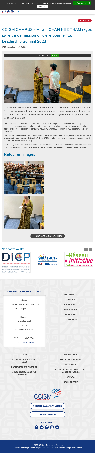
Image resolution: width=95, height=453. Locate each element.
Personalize (42, 7)
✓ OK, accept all (82, 3)
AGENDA (71, 377)
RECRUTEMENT (70, 382)
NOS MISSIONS (70, 355)
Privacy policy (55, 7)
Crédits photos (76, 448)
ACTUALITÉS (71, 365)
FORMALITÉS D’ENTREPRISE (24, 367)
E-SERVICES (24, 355)
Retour (85, 21)
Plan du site (64, 448)
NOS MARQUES (71, 320)
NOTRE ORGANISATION (70, 360)
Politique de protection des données (43, 448)
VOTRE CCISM (70, 310)
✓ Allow (55, 55)
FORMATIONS (70, 300)
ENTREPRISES (70, 295)
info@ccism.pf (28, 342)
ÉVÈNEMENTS (70, 305)
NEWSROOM (70, 315)
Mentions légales (20, 448)
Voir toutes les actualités (48, 236)
